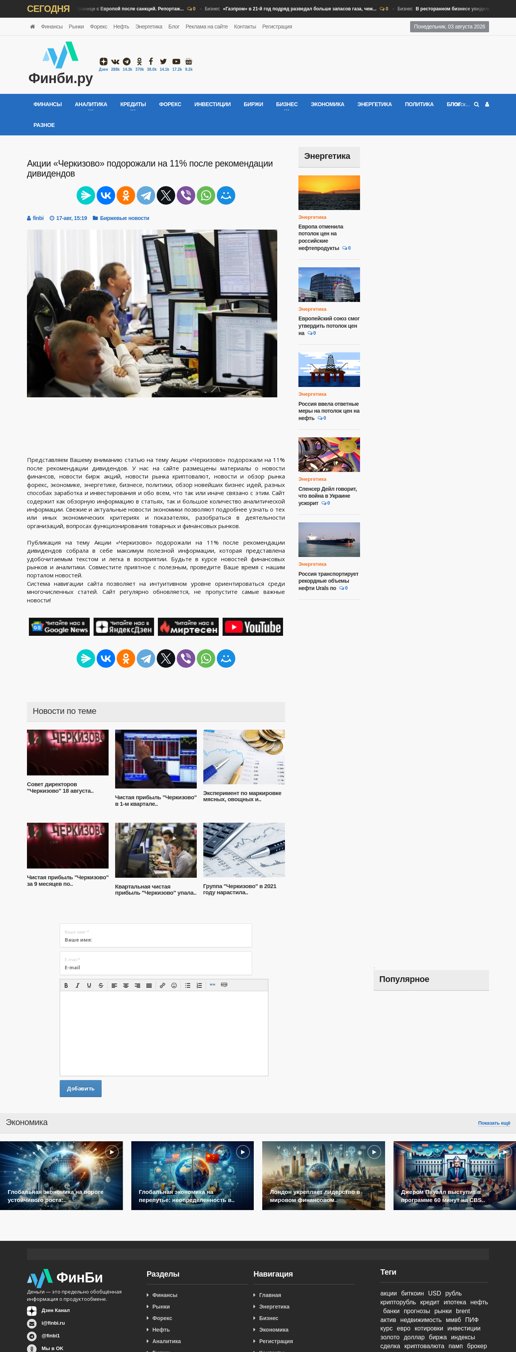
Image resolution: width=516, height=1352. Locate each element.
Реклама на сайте (207, 26)
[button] (66, 985)
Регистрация (277, 26)
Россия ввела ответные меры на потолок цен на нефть (329, 411)
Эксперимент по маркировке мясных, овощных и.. (242, 796)
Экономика (327, 104)
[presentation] (66, 985)
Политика (419, 104)
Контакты (245, 26)
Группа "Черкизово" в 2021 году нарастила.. (239, 889)
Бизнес (103, 9)
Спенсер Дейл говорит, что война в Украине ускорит (327, 496)
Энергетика (148, 26)
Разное (44, 125)
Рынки (76, 26)
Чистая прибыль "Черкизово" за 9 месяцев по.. (68, 880)
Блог (173, 26)
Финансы (52, 26)
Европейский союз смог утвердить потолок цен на (329, 325)
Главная (270, 1295)
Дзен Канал (56, 1310)
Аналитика (166, 1341)
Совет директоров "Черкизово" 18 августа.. (60, 787)
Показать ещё (494, 1123)
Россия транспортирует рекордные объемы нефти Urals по (328, 581)
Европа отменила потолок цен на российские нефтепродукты (320, 237)
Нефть (121, 26)
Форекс (98, 26)
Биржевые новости (124, 218)
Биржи (253, 104)
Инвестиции (212, 104)
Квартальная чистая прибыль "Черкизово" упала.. (155, 889)
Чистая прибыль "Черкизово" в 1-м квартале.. (156, 800)
